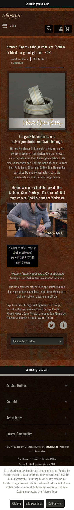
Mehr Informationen (47, 491)
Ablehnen (16, 503)
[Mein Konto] (58, 29)
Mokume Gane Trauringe (39, 309)
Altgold (10, 313)
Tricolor (49, 317)
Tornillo (55, 309)
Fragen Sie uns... (23, 459)
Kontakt (35, 459)
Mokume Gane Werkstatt (27, 313)
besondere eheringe (22, 305)
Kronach (32, 317)
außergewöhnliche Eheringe (46, 305)
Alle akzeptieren (34, 503)
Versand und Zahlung (49, 459)
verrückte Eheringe (16, 309)
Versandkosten (52, 447)
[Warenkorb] (68, 29)
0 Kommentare (17, 62)
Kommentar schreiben (37, 340)
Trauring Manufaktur (17, 317)
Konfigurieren (55, 503)
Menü (9, 24)
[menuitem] (9, 26)
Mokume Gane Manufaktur (53, 313)
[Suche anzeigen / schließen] (49, 29)
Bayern (40, 317)
